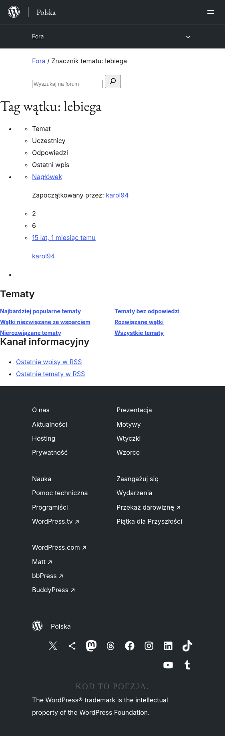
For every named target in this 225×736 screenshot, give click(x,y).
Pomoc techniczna (60, 493)
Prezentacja (134, 410)
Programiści (50, 507)
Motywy (129, 424)
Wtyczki (129, 438)
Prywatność (50, 452)
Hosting (43, 438)
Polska (61, 626)
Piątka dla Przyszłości (149, 521)
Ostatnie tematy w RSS (50, 374)
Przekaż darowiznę (149, 507)
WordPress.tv (55, 521)
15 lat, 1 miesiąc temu (64, 238)
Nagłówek (47, 177)
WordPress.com (59, 547)
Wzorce (128, 452)
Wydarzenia (135, 493)
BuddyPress (53, 590)
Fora (38, 36)
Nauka (41, 479)
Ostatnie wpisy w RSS (49, 362)
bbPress (48, 576)
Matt (42, 562)
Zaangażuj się (138, 479)
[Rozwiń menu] (212, 12)
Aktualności (49, 424)
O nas (41, 410)
